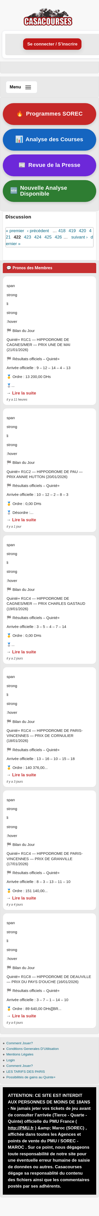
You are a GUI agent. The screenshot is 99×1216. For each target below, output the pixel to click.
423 (27, 237)
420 (82, 230)
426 (58, 237)
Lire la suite (24, 393)
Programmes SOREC (49, 113)
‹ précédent (38, 230)
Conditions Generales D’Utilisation (32, 1049)
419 (72, 230)
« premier (15, 230)
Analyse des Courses (49, 139)
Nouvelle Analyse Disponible (38, 191)
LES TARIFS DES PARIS (25, 1071)
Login (10, 1060)
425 (48, 237)
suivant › (79, 237)
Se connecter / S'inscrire (52, 44)
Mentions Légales (20, 1054)
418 (61, 230)
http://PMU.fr (21, 1128)
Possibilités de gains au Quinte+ (31, 1077)
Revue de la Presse (49, 165)
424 (37, 237)
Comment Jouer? (19, 1043)
